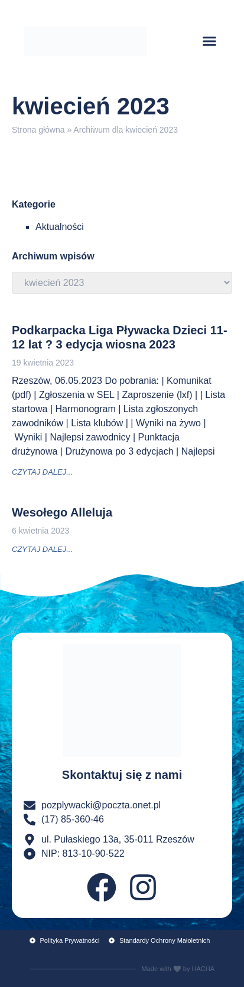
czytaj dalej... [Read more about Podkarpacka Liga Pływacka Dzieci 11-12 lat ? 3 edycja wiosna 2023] (42, 472)
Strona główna (38, 129)
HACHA (202, 968)
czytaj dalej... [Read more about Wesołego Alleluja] (42, 549)
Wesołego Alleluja (62, 512)
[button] (210, 41)
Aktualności (59, 227)
